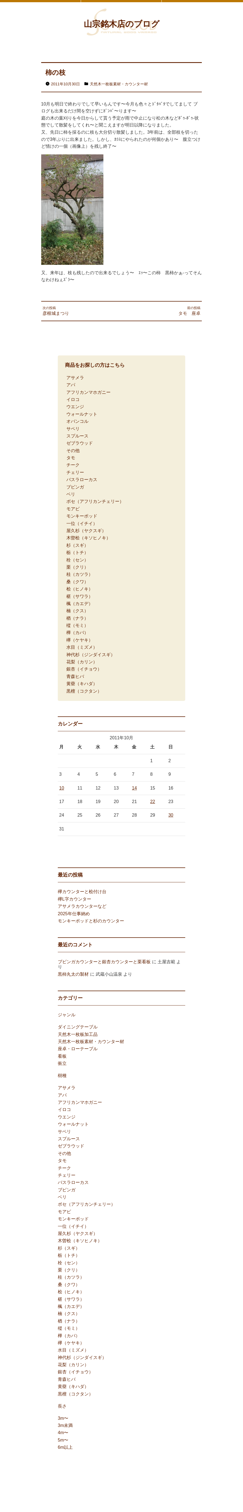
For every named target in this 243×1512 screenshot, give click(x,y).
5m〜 (63, 1440)
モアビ (73, 508)
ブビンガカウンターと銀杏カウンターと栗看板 (104, 961)
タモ (70, 457)
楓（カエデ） (79, 603)
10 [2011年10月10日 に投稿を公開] (61, 788)
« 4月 (63, 844)
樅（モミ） (77, 625)
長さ (62, 1406)
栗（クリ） (77, 567)
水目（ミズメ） (81, 647)
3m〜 (63, 1418)
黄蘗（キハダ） (81, 683)
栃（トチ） (77, 552)
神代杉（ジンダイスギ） (90, 654)
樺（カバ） (77, 632)
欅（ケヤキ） (79, 640)
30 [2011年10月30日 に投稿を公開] (170, 815)
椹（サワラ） (79, 596)
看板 (62, 1056)
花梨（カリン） (81, 661)
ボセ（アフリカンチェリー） (95, 501)
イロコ (73, 399)
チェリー (75, 472)
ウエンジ (75, 406)
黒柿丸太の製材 (73, 974)
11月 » (78, 844)
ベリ (70, 494)
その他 (73, 450)
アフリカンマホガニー (88, 392)
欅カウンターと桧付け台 (82, 891)
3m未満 (65, 1425)
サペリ (73, 428)
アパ (70, 384)
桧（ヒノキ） (79, 589)
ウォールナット (81, 414)
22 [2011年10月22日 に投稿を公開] (152, 801)
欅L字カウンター (74, 899)
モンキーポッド (81, 516)
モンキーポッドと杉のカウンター (91, 921)
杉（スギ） (77, 545)
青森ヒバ (75, 676)
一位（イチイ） (81, 523)
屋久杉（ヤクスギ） (86, 530)
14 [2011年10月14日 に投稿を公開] (134, 788)
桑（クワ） (77, 581)
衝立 (62, 1063)
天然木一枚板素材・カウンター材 (119, 84)
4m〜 (63, 1432)
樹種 (62, 1075)
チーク (73, 465)
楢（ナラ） (77, 618)
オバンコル (77, 421)
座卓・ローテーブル (78, 1048)
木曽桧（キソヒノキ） (88, 537)
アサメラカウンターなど (82, 906)
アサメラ (75, 377)
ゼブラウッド (79, 443)
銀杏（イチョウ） (84, 669)
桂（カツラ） (79, 574)
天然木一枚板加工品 (78, 1034)
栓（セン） (77, 560)
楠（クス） (77, 610)
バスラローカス (81, 479)
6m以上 (65, 1447)
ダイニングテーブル (78, 1027)
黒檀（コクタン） (84, 691)
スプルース (77, 436)
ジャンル (66, 1014)
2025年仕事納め (74, 913)
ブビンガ (75, 487)
